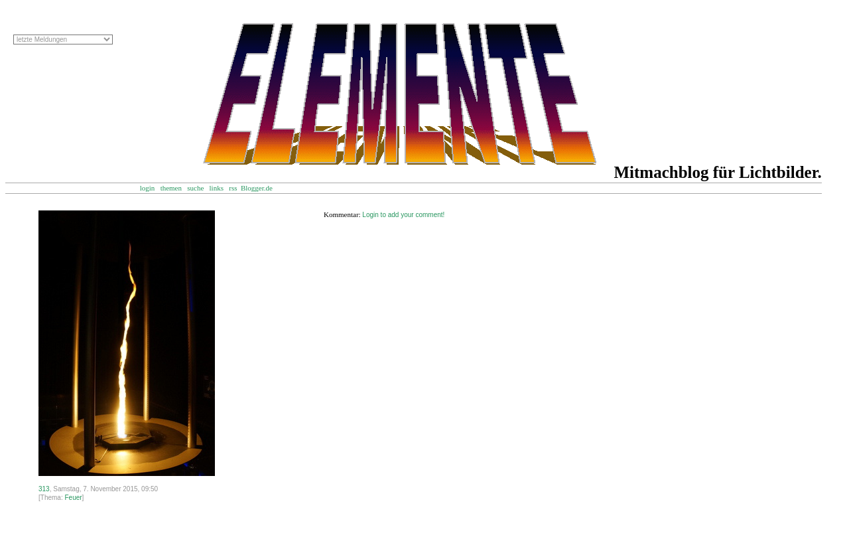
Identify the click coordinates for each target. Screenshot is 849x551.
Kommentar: (342, 214)
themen (171, 188)
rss (233, 188)
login (147, 188)
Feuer (73, 497)
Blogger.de (263, 188)
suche (195, 188)
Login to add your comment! (403, 214)
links (217, 188)
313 (44, 489)
